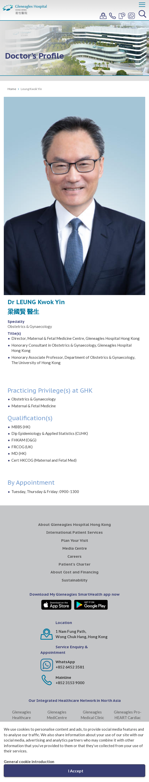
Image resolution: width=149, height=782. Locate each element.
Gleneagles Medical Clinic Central (92, 717)
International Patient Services (74, 532)
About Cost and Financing (74, 572)
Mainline (63, 677)
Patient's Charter (74, 564)
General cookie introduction (29, 761)
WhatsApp (65, 661)
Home (12, 89)
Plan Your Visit (74, 540)
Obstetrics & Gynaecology (30, 326)
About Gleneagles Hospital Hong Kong (74, 524)
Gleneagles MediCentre (57, 715)
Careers (74, 556)
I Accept (75, 770)
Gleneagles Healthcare (21, 715)
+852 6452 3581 (70, 667)
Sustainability (74, 580)
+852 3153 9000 (70, 682)
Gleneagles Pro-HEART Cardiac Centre (127, 717)
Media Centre (74, 548)
